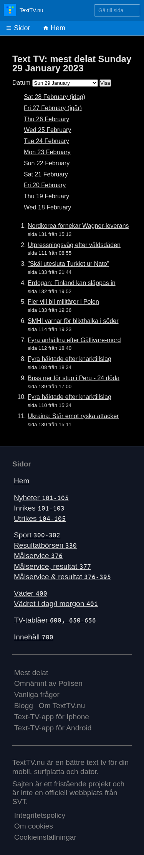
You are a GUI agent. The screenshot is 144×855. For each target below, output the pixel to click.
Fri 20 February (45, 185)
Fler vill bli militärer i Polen (63, 301)
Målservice (38, 556)
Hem (54, 28)
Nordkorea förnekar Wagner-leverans (78, 225)
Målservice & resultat (62, 577)
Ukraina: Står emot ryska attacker (73, 416)
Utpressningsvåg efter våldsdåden (74, 245)
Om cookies (33, 826)
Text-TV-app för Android (53, 728)
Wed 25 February (47, 130)
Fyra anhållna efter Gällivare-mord (74, 340)
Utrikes (40, 518)
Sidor (18, 28)
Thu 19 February (46, 196)
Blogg (23, 706)
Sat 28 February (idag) (54, 97)
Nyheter (41, 498)
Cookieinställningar (45, 837)
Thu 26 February (46, 119)
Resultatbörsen (45, 545)
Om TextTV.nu (62, 706)
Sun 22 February (47, 163)
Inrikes (39, 508)
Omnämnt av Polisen (48, 683)
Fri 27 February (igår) (53, 108)
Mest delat (31, 673)
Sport (37, 535)
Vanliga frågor (37, 694)
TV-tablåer (55, 620)
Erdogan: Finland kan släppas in (72, 283)
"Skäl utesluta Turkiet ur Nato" (68, 263)
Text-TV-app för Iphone (51, 717)
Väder (30, 593)
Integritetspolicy (39, 815)
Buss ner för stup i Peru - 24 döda (73, 378)
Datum (21, 82)
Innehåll (33, 637)
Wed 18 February (47, 207)
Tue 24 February (46, 141)
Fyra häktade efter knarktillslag (69, 359)
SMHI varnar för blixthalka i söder (73, 321)
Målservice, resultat (52, 566)
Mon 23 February (47, 152)
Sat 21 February (46, 174)
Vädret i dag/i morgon (56, 604)
